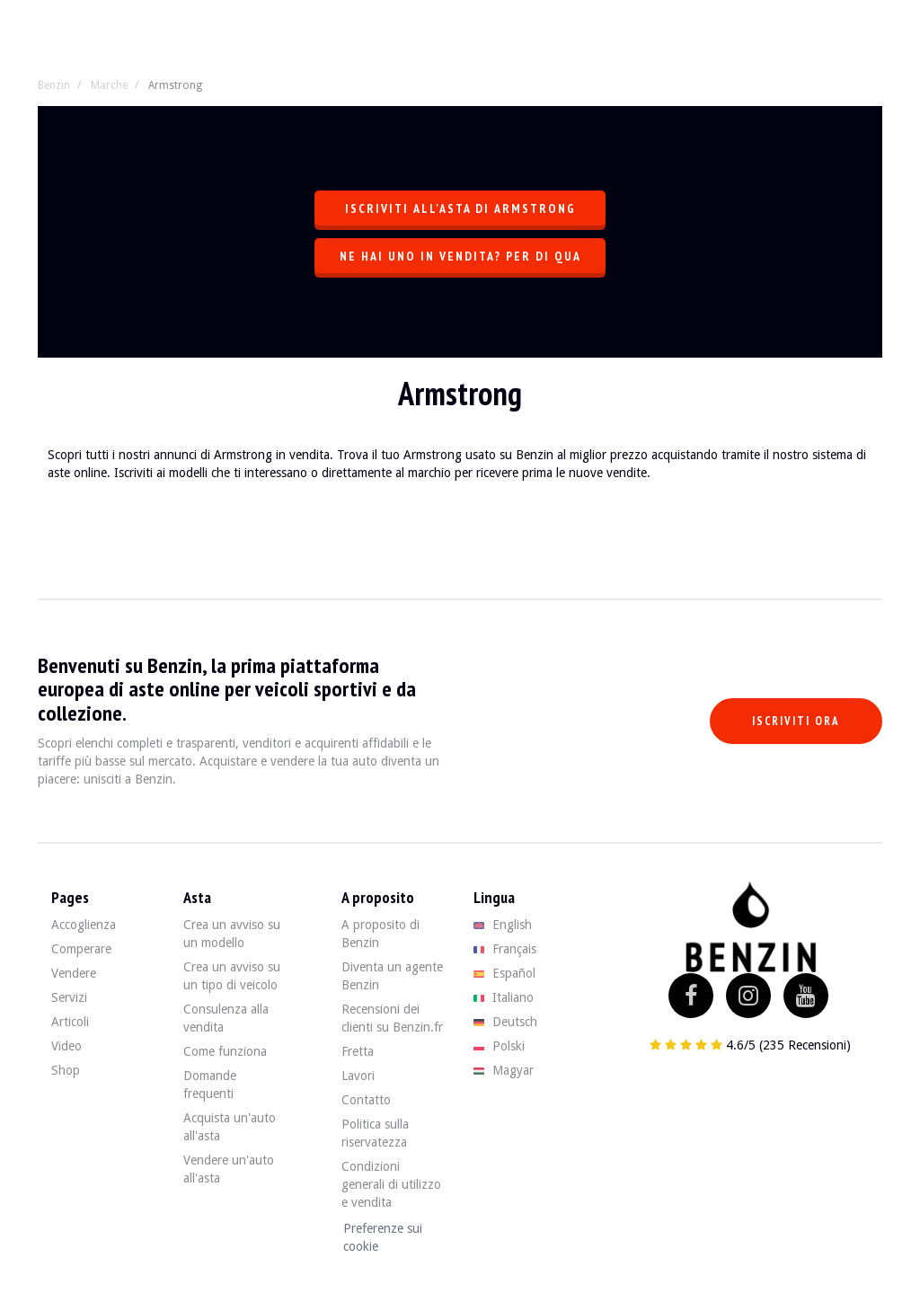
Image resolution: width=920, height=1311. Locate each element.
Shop (65, 1070)
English (502, 924)
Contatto (366, 1100)
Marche (109, 85)
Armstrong (175, 85)
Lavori (358, 1075)
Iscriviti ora (796, 721)
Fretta (357, 1051)
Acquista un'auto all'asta (229, 1127)
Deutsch (505, 1021)
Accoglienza (83, 924)
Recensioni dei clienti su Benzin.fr (392, 1018)
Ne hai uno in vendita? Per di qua (460, 256)
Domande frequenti (209, 1084)
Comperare (81, 949)
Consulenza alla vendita (226, 1018)
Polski (499, 1046)
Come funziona (225, 1051)
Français (504, 949)
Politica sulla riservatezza (375, 1133)
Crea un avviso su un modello (231, 933)
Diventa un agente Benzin (392, 976)
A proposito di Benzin (380, 933)
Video (66, 1046)
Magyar (503, 1070)
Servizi (69, 997)
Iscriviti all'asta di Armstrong (460, 208)
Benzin (54, 85)
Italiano (503, 997)
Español (504, 973)
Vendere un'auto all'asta (228, 1169)
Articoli (70, 1021)
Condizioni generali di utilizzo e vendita (391, 1184)
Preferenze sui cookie (382, 1237)
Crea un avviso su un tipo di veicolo (231, 976)
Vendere (73, 973)
